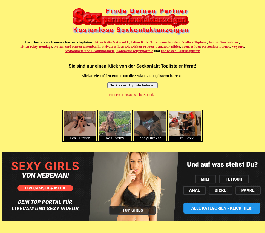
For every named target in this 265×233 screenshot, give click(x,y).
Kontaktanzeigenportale (134, 51)
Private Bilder (112, 46)
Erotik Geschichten (223, 42)
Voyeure (238, 46)
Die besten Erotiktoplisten (180, 51)
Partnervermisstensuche (125, 94)
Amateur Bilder (168, 46)
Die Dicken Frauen (139, 46)
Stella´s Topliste (194, 42)
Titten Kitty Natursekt (111, 42)
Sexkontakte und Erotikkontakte (89, 51)
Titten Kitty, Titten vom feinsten (155, 42)
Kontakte (150, 94)
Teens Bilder (191, 46)
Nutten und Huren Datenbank (77, 46)
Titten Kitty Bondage (36, 46)
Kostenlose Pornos (216, 46)
